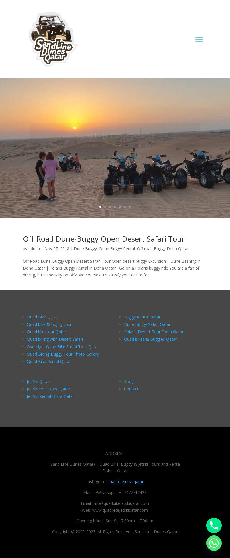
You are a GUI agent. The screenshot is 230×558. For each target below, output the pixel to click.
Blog (128, 381)
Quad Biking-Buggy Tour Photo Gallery (63, 354)
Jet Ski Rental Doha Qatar (50, 396)
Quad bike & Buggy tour (49, 324)
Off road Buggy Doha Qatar (163, 248)
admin (34, 248)
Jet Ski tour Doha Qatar (48, 389)
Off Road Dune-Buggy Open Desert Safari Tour (103, 239)
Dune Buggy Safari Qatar (147, 324)
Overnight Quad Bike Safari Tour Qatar (63, 346)
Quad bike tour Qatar (46, 331)
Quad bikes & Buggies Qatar (150, 339)
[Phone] (214, 525)
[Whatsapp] (214, 543)
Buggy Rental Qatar (142, 317)
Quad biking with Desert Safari (55, 339)
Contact (131, 389)
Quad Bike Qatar (42, 317)
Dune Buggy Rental (117, 248)
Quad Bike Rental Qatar (49, 361)
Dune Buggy (85, 248)
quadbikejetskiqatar (125, 481)
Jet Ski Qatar (38, 381)
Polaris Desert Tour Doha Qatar (154, 331)
